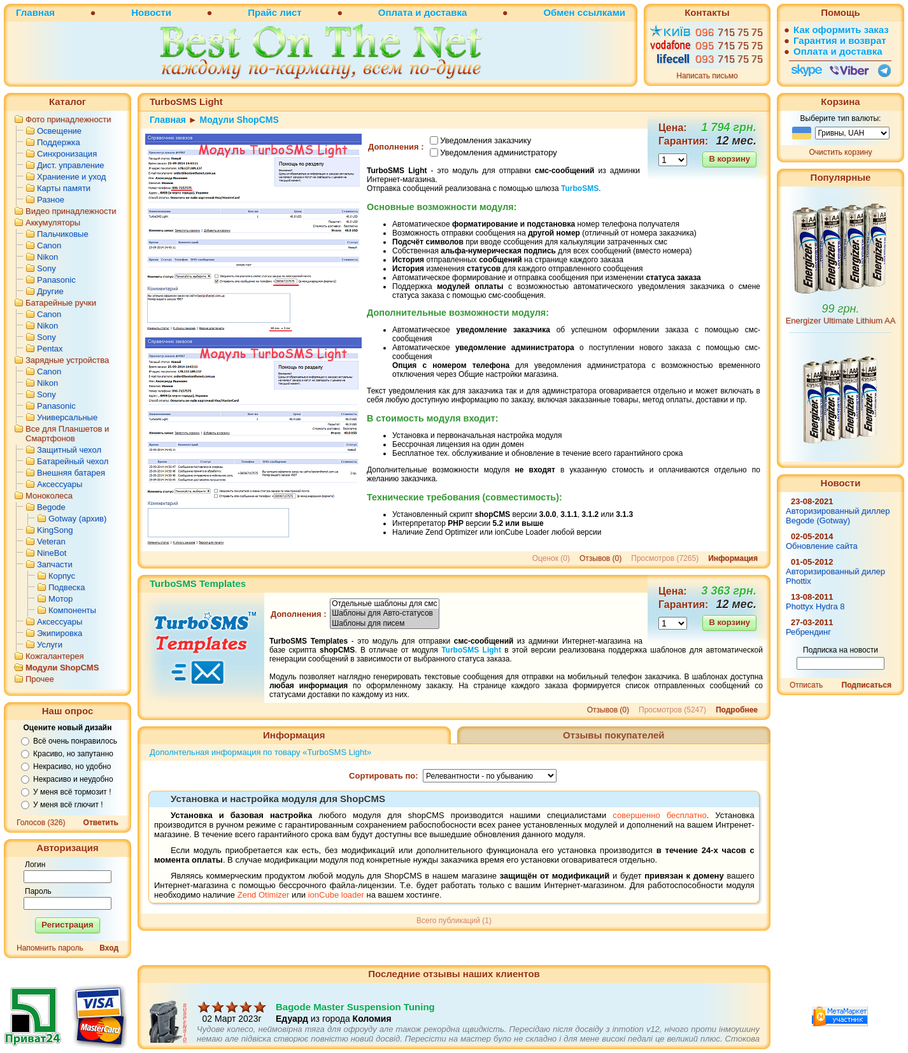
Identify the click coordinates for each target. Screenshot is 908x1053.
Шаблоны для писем (384, 623)
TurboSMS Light (471, 650)
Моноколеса (49, 495)
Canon (49, 245)
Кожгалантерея (54, 656)
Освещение (59, 131)
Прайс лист (274, 12)
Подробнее (737, 709)
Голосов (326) (41, 822)
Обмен (558, 12)
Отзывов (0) (600, 558)
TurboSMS (580, 188)
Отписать (806, 685)
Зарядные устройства (67, 360)
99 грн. (841, 308)
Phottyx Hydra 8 (815, 606)
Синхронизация (67, 154)
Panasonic (56, 280)
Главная (35, 12)
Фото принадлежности (68, 119)
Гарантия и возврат (839, 40)
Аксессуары (59, 484)
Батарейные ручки (60, 302)
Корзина (840, 101)
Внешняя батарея (71, 472)
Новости (151, 12)
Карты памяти (63, 188)
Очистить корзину (840, 152)
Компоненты (72, 610)
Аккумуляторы (52, 222)
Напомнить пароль (50, 947)
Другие (50, 291)
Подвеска (66, 587)
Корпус (61, 576)
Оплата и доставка (422, 12)
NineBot (51, 553)
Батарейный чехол (72, 461)
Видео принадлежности (71, 211)
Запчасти (55, 564)
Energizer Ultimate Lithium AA (841, 320)
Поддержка (58, 142)
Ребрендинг (808, 632)
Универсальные (67, 417)
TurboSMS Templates (198, 583)
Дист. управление (70, 165)
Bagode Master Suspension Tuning (355, 1017)
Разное (50, 199)
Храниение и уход (71, 176)
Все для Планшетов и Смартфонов (67, 433)
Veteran (51, 541)
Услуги (49, 644)
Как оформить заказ (841, 29)
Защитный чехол (69, 450)
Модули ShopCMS (62, 667)
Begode (51, 507)
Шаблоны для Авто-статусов (384, 613)
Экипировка (59, 633)
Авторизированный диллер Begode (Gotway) (838, 515)
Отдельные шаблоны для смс (384, 604)
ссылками (601, 12)
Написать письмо (706, 75)
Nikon (47, 257)
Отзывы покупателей (614, 735)
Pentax (49, 348)
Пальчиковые (63, 234)
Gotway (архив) (77, 518)
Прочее (39, 679)
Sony (46, 268)
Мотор (60, 599)
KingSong (55, 530)
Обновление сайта (822, 546)
